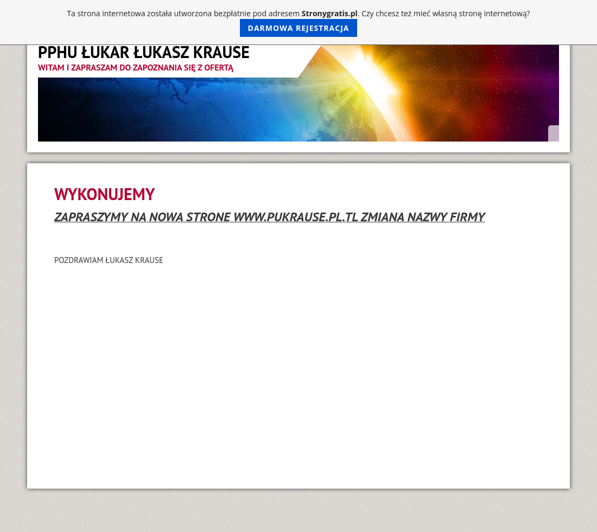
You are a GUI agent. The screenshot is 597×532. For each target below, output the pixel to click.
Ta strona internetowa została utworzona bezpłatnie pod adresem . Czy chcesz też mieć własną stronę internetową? (298, 22)
